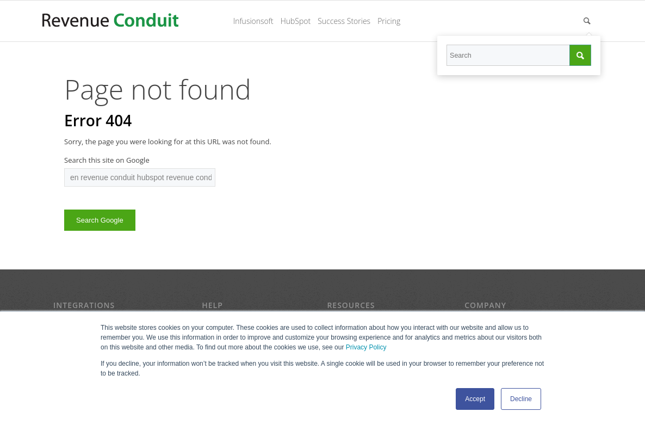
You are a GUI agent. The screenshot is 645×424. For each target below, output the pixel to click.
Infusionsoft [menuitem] (253, 21)
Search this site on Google (107, 160)
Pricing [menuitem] (388, 21)
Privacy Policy (366, 347)
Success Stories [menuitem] (344, 21)
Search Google (99, 220)
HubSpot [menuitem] (296, 21)
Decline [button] (521, 399)
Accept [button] (475, 399)
